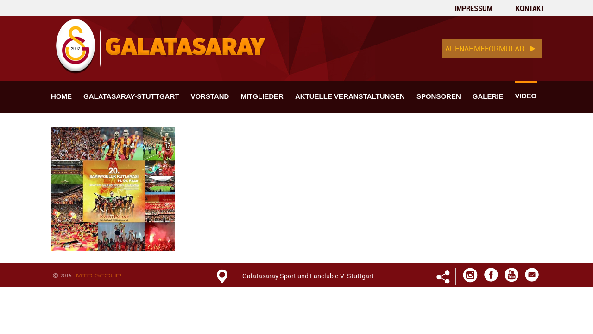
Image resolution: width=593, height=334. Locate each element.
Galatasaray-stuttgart (131, 96)
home (61, 96)
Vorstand (209, 96)
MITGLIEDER (262, 96)
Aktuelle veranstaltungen (350, 96)
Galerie (488, 96)
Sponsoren (438, 96)
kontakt (530, 8)
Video (525, 96)
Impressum (473, 8)
